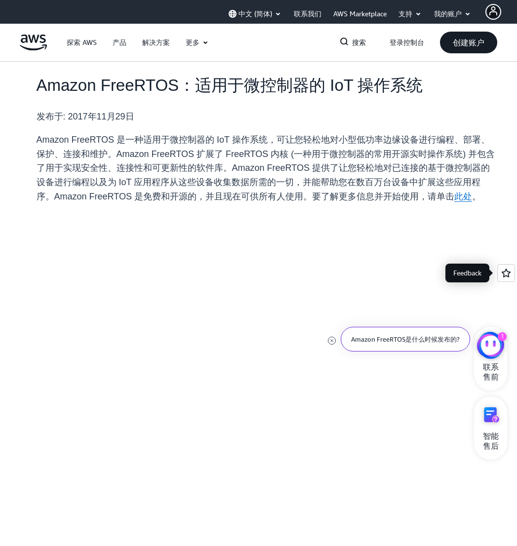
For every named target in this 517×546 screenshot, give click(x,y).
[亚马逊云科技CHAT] (490, 346)
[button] (82, 42)
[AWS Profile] (493, 12)
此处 (463, 196)
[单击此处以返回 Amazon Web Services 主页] (33, 48)
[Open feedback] (506, 273)
